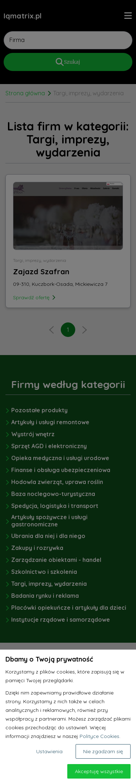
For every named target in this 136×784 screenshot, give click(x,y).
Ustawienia (49, 751)
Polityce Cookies (99, 736)
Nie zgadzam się (103, 751)
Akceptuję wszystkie (99, 771)
